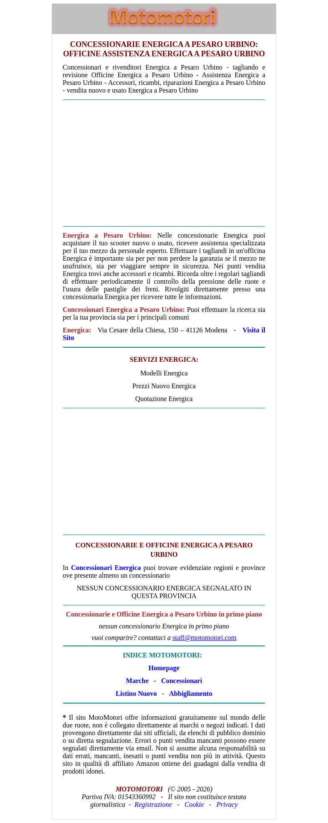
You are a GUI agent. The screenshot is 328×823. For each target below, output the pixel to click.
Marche (137, 680)
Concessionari (181, 680)
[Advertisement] (164, 163)
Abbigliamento (190, 693)
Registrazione (153, 804)
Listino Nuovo (136, 693)
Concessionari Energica (106, 567)
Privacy (227, 804)
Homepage (164, 668)
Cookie (194, 804)
